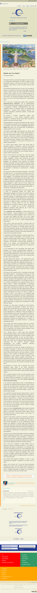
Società (4, 572)
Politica (7, 41)
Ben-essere (25, 558)
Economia (4, 568)
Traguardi (25, 562)
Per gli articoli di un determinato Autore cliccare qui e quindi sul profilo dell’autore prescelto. (18, 525)
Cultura (24, 554)
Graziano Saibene (11, 483)
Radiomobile (5, 556)
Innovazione (5, 558)
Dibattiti (4, 574)
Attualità (4, 578)
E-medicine (25, 556)
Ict (2, 554)
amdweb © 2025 (33, 582)
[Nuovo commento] (6, 488)
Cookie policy (16, 587)
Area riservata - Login (4, 3)
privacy (32, 548)
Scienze (4, 560)
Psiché (24, 560)
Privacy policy (21, 587)
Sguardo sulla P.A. (6, 576)
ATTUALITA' (2, 41)
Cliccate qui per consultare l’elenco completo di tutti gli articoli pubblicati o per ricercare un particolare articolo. (18, 522)
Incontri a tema (26, 564)
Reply (4, 499)
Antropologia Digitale (7, 562)
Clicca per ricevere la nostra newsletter (27, 546)
